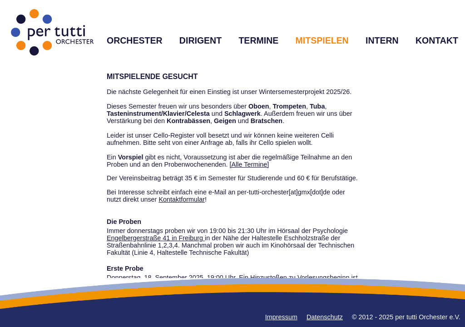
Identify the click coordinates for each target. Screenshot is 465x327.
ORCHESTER (135, 40)
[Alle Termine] (249, 164)
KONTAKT (437, 40)
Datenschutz (325, 317)
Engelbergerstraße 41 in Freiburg (156, 238)
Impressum (281, 317)
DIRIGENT (200, 40)
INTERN (382, 40)
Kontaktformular (181, 199)
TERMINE (258, 40)
